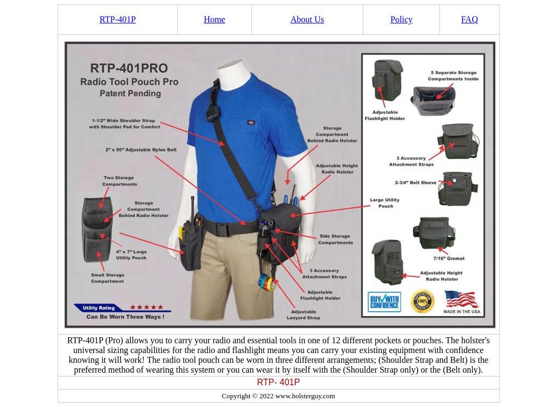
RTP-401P (118, 19)
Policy (402, 19)
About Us (307, 19)
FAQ (469, 19)
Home (214, 19)
